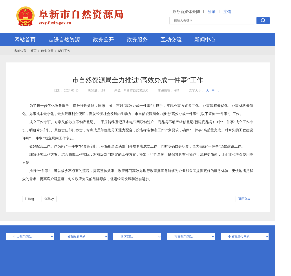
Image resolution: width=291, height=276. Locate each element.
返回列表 (244, 199)
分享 (49, 199)
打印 (30, 199)
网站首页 (25, 39)
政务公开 (103, 39)
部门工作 (64, 51)
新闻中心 (205, 39)
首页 (33, 51)
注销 (227, 11)
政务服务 (137, 39)
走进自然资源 (64, 39)
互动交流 (171, 39)
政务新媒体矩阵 (186, 11)
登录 (212, 11)
